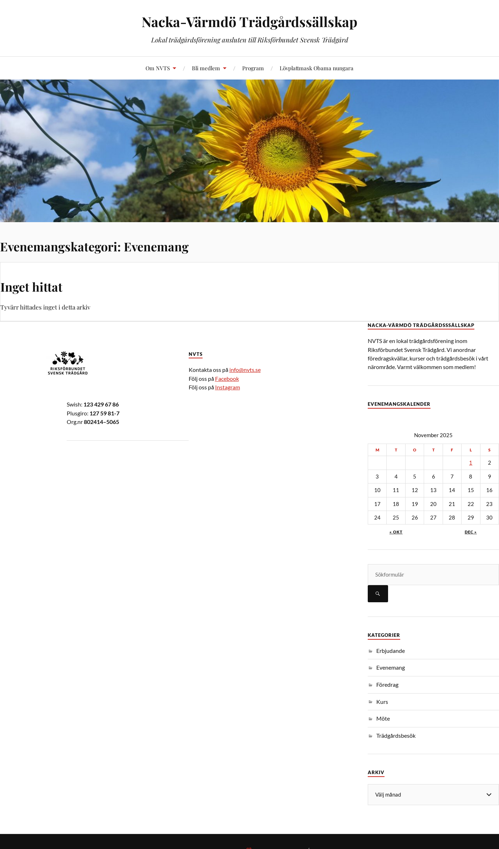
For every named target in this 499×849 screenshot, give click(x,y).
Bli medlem (206, 68)
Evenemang (390, 667)
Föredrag (387, 684)
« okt (396, 532)
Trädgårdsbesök (396, 735)
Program (253, 68)
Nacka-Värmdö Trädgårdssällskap (249, 21)
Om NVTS (158, 68)
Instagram (227, 387)
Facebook (227, 378)
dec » (471, 532)
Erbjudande (390, 650)
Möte (383, 718)
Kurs (382, 701)
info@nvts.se (245, 369)
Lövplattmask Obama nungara (316, 68)
